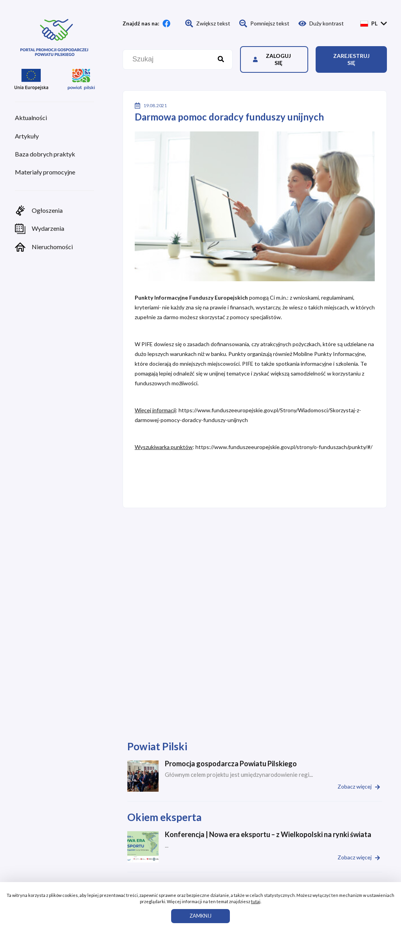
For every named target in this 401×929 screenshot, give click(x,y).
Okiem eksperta (164, 817)
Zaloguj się (272, 59)
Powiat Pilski (157, 746)
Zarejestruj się (351, 59)
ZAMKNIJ (200, 916)
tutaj (255, 901)
